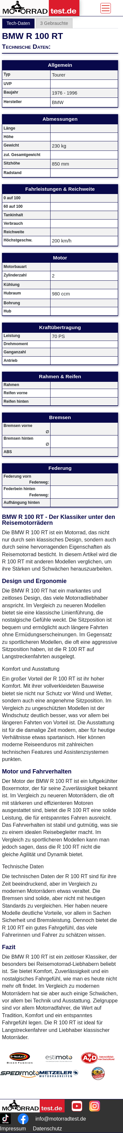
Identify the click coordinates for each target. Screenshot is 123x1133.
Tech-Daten (18, 23)
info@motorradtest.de (60, 1119)
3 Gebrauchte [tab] (54, 23)
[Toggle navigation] (105, 8)
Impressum (13, 1128)
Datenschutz (47, 1128)
